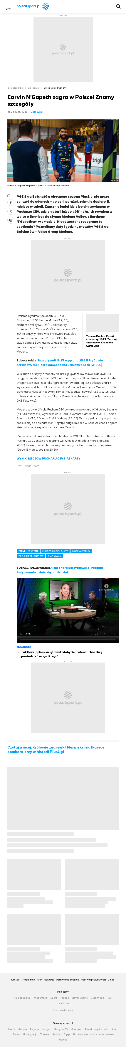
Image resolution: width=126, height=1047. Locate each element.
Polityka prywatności (93, 979)
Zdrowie (45, 1034)
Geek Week (97, 997)
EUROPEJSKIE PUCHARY (55, 551)
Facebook (11, 202)
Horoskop (76, 1029)
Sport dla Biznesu (63, 1010)
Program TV (61, 1029)
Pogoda (64, 997)
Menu (9, 9)
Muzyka (63, 1039)
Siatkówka (34, 88)
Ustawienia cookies (67, 979)
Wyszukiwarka (118, 6)
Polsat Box (63, 1003)
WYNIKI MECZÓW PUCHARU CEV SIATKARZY (48, 458)
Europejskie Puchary (55, 88)
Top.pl (66, 1034)
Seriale (57, 1034)
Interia (12, 1029)
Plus (109, 997)
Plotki (88, 1029)
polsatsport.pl (15, 88)
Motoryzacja (30, 1034)
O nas (111, 979)
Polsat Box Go (22, 997)
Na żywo (46, 1029)
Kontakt (16, 979)
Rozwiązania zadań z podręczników (93, 1034)
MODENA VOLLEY (81, 551)
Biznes (16, 1034)
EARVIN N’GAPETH (28, 551)
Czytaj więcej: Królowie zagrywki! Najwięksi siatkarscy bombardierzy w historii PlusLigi (55, 749)
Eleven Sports (80, 997)
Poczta (23, 1029)
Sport (54, 997)
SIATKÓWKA (54, 556)
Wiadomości (40, 997)
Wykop (11, 220)
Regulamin (28, 979)
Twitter (11, 211)
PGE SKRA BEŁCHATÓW (31, 556)
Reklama (49, 979)
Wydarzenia (101, 1029)
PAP (39, 979)
